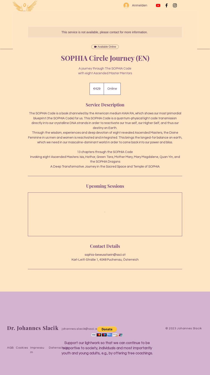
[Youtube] (158, 5)
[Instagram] (174, 5)
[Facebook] (166, 5)
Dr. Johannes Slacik (32, 327)
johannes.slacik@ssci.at (80, 328)
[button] (107, 331)
